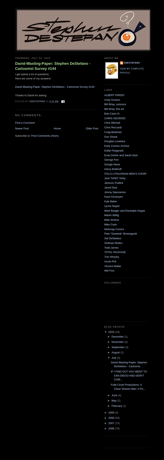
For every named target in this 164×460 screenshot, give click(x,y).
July (114, 357)
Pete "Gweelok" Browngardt (120, 233)
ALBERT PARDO (114, 95)
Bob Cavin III (111, 113)
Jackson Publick (113, 182)
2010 (111, 331)
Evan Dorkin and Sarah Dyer (121, 155)
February (117, 405)
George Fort (111, 159)
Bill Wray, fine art (114, 108)
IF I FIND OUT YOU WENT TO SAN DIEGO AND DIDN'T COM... (129, 375)
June (114, 395)
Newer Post (22, 128)
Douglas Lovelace (114, 141)
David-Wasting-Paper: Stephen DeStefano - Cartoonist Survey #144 (52, 66)
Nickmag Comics (114, 229)
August (115, 352)
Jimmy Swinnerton (115, 192)
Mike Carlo (110, 224)
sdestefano (132, 63)
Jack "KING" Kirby (115, 178)
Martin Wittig (111, 215)
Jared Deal (110, 187)
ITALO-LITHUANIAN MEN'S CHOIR (125, 173)
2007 (111, 423)
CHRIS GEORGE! (115, 118)
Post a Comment (25, 122)
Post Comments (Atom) (45, 135)
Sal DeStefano (112, 238)
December (117, 336)
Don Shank (110, 136)
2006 (111, 428)
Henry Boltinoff (113, 169)
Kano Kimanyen (113, 196)
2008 (111, 417)
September (118, 347)
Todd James (111, 247)
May (114, 400)
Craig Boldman (113, 132)
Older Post (92, 128)
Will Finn (109, 270)
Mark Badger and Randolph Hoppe (124, 210)
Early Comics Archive (116, 145)
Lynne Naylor (112, 206)
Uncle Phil (110, 261)
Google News (112, 164)
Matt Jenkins (111, 219)
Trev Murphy (111, 256)
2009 (111, 412)
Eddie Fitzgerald (113, 150)
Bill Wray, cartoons (115, 104)
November (117, 341)
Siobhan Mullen (113, 243)
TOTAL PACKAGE (115, 252)
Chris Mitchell (112, 122)
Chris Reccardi (113, 127)
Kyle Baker (110, 201)
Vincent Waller (112, 266)
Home (57, 128)
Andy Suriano (112, 99)
